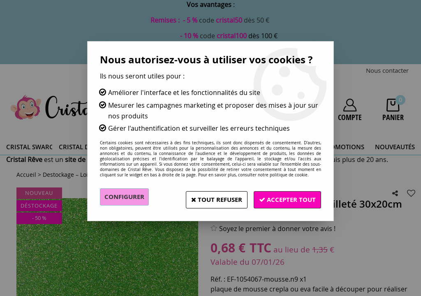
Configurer (126, 196)
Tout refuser (207, 196)
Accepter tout (284, 196)
